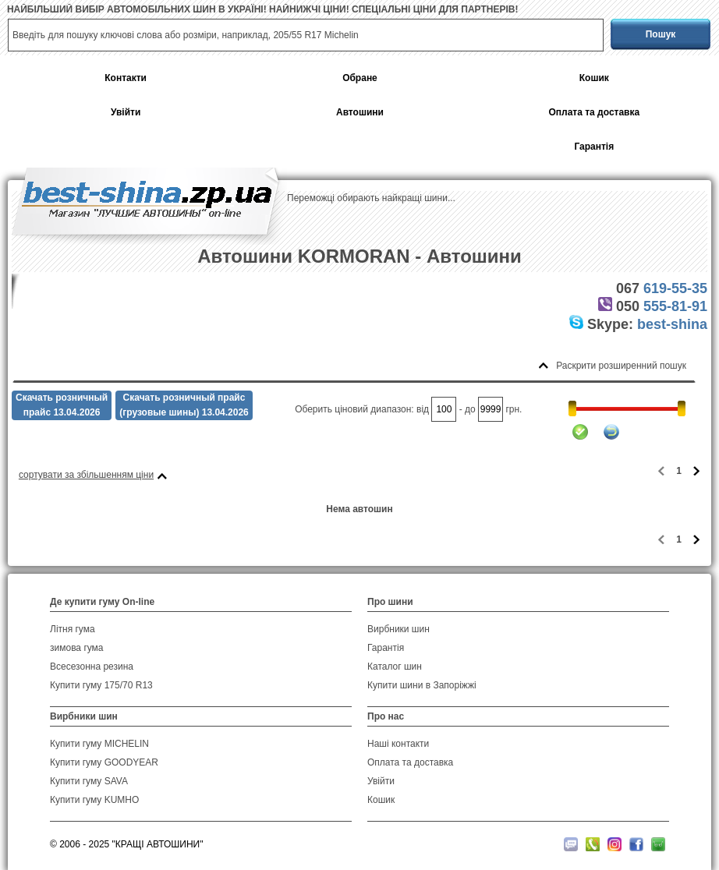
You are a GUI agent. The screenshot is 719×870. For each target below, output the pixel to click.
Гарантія (594, 147)
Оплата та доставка (593, 113)
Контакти (125, 78)
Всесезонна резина (91, 666)
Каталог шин (394, 666)
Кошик (594, 78)
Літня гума (72, 629)
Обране (359, 78)
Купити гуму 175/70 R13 (101, 685)
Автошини (360, 113)
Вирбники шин (398, 629)
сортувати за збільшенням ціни (86, 474)
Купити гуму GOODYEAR (104, 762)
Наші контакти (398, 743)
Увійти (125, 113)
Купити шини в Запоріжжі (421, 685)
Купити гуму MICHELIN (99, 743)
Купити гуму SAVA (89, 781)
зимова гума (77, 647)
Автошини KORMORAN (303, 256)
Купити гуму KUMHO (94, 799)
